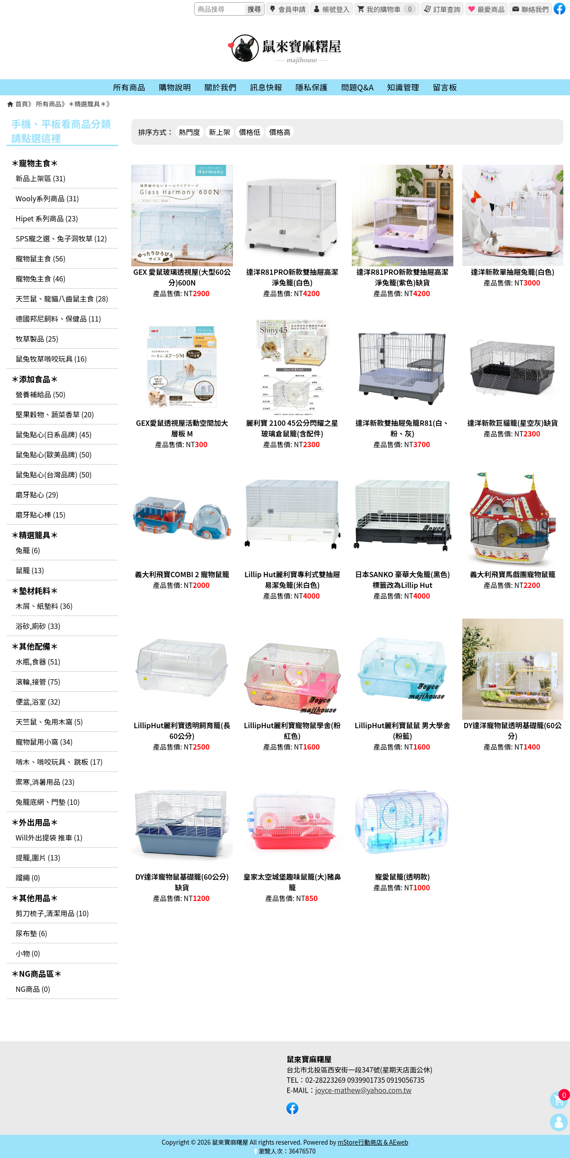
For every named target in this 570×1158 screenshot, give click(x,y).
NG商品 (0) (33, 988)
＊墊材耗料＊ (34, 590)
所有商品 (49, 103)
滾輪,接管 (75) (38, 681)
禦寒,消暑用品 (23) (45, 781)
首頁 (21, 103)
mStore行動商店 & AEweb (373, 1142)
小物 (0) (28, 953)
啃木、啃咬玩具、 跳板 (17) (59, 761)
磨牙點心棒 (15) (40, 514)
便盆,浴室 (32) (38, 701)
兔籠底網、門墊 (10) (48, 801)
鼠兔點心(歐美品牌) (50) (54, 454)
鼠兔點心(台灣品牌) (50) (54, 474)
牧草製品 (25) (37, 338)
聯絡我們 (535, 9)
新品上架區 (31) (40, 178)
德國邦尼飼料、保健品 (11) (58, 318)
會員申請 (291, 9)
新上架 (219, 131)
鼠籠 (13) (30, 570)
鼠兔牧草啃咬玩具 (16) (51, 358)
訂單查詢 (446, 9)
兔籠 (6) (28, 550)
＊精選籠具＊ (87, 103)
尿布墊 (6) (31, 933)
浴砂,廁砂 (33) (38, 625)
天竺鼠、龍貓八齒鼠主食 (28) (62, 298)
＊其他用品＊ (34, 897)
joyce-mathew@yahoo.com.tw (363, 1090)
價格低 (250, 131)
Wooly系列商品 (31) (47, 198)
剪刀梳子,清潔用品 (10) (52, 913)
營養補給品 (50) (40, 394)
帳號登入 (336, 9)
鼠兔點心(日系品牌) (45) (54, 434)
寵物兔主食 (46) (40, 278)
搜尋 (254, 9)
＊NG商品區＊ (36, 973)
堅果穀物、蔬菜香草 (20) (55, 414)
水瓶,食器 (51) (38, 661)
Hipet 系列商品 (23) (47, 218)
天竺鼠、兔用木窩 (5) (49, 721)
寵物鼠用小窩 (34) (44, 741)
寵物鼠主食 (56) (40, 258)
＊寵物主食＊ (34, 162)
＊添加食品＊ (34, 378)
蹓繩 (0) (28, 877)
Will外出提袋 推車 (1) (49, 837)
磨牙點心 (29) (37, 494)
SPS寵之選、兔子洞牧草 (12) (61, 238)
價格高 (279, 131)
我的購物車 (391, 9)
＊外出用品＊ (34, 822)
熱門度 (189, 131)
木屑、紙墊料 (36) (44, 605)
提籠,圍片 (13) (38, 857)
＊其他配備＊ (34, 646)
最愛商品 (491, 9)
